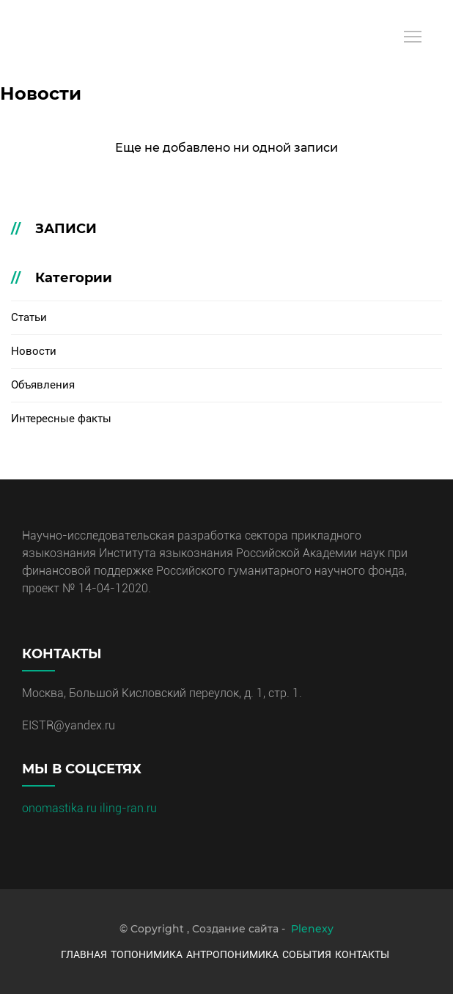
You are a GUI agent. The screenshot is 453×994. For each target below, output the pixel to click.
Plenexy (312, 928)
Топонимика (147, 954)
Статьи (29, 317)
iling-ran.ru (128, 808)
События (306, 954)
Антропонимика (232, 954)
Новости (33, 351)
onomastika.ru (61, 808)
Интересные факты (61, 418)
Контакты (362, 954)
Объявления (43, 384)
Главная (84, 954)
